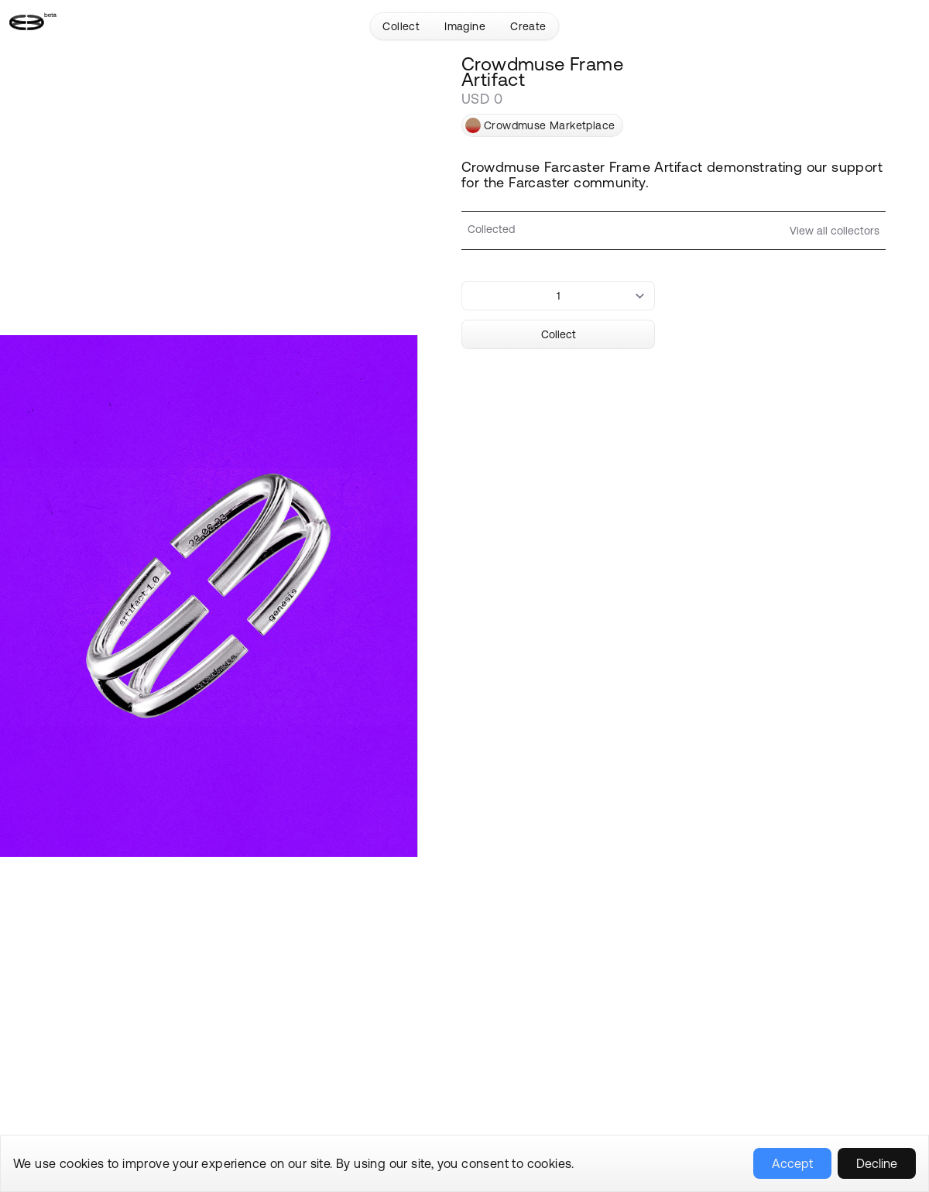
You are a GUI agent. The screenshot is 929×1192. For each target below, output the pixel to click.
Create (528, 26)
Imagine (464, 26)
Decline (876, 1163)
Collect (401, 26)
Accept (792, 1163)
